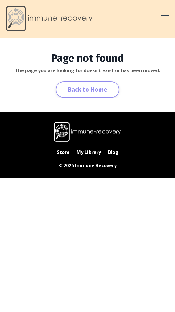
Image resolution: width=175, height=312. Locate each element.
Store (63, 152)
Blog (113, 152)
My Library (89, 152)
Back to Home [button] (87, 89)
